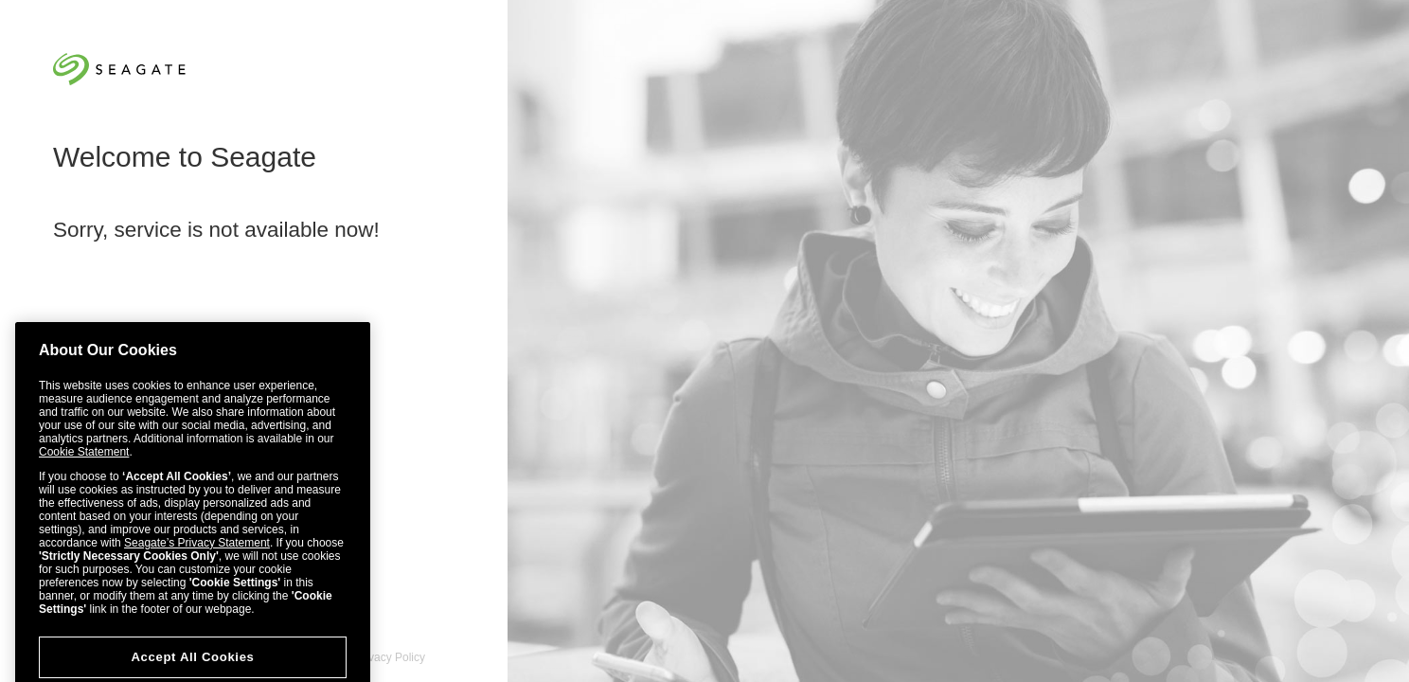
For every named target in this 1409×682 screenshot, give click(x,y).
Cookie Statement (84, 465)
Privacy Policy (389, 657)
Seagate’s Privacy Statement (197, 556)
